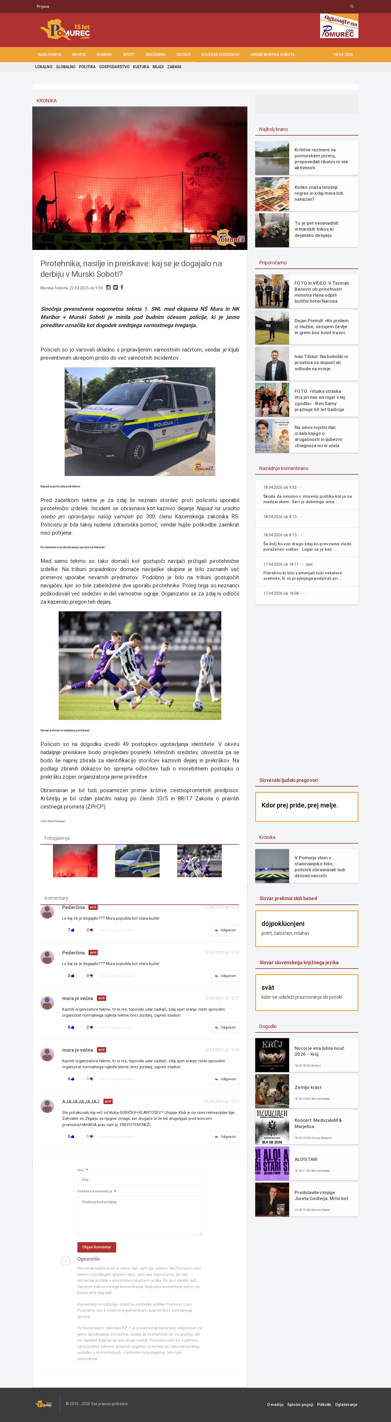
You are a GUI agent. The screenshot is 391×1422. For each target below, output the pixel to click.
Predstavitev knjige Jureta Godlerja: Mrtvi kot (321, 1195)
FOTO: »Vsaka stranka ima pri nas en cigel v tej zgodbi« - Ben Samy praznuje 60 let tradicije (319, 400)
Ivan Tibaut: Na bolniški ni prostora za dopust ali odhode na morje (321, 362)
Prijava (43, 6)
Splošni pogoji (304, 1406)
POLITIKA (87, 67)
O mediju (281, 1406)
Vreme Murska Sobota (272, 54)
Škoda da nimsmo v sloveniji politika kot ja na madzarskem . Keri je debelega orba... (305, 499)
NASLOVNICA (49, 54)
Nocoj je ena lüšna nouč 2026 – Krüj (319, 1051)
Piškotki (327, 1406)
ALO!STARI (306, 1159)
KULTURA (140, 67)
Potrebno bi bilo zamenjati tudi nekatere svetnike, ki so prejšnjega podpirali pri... (302, 575)
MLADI (157, 67)
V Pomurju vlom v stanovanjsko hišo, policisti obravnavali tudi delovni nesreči (319, 866)
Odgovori (224, 931)
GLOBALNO (65, 67)
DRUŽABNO (156, 54)
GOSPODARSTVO (114, 67)
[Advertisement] (307, 691)
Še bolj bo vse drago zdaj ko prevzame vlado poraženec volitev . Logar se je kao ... (308, 546)
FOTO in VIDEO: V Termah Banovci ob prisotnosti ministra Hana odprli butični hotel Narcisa (321, 292)
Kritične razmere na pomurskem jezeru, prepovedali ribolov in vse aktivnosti (321, 158)
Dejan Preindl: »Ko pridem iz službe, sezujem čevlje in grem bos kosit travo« (321, 326)
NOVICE (79, 54)
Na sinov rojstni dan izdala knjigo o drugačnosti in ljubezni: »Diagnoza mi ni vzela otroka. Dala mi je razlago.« (321, 436)
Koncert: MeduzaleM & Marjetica (318, 1123)
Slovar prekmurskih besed (287, 898)
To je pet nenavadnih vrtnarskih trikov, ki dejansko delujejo (316, 229)
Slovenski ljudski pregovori (288, 780)
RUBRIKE (104, 54)
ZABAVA (173, 67)
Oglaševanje (347, 1406)
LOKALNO (43, 67)
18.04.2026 (343, 54)
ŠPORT (129, 54)
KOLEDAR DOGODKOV (220, 54)
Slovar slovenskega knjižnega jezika (298, 962)
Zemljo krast (308, 1087)
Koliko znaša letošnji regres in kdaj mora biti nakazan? (318, 193)
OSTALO (183, 54)
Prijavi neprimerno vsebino (117, 931)
